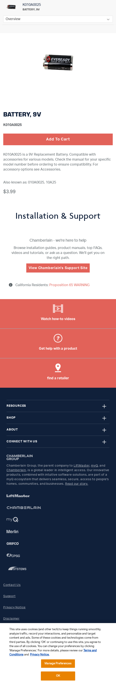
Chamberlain (16, 470)
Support (9, 596)
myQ (94, 465)
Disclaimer (11, 618)
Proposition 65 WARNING (68, 285)
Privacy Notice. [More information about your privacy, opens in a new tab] (39, 654)
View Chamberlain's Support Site (58, 268)
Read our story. (76, 483)
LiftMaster (81, 465)
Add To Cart (58, 139)
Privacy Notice (14, 607)
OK (58, 675)
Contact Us (12, 585)
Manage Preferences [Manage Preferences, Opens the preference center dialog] (58, 663)
